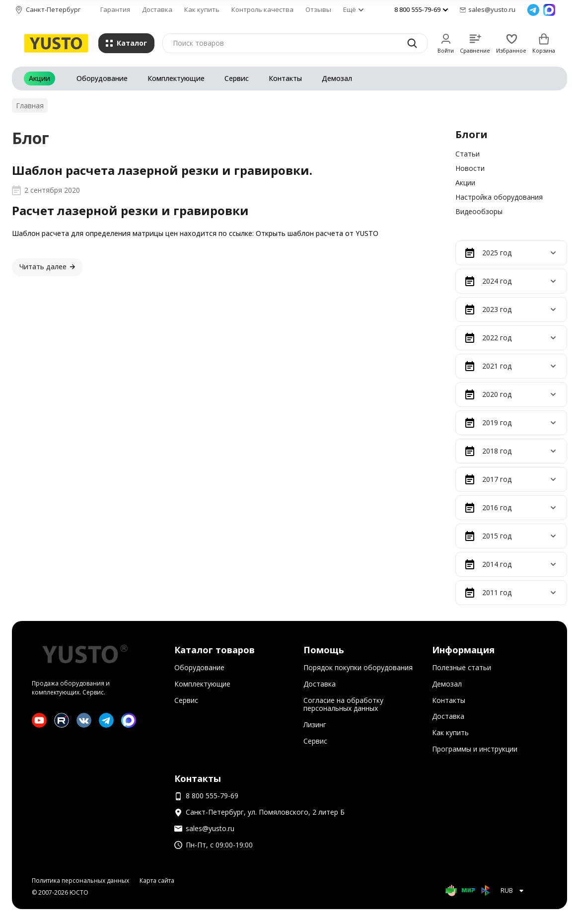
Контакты (285, 78)
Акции (39, 78)
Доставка (157, 9)
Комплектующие (176, 78)
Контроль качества (262, 9)
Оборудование (102, 78)
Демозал (337, 78)
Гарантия (115, 9)
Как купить (201, 9)
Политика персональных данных (80, 880)
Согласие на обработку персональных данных (343, 704)
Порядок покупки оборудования (358, 667)
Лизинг (314, 724)
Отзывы (318, 9)
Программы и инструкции (474, 749)
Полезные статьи (461, 667)
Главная (30, 105)
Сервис (236, 78)
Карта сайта (157, 880)
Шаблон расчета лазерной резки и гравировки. (162, 170)
